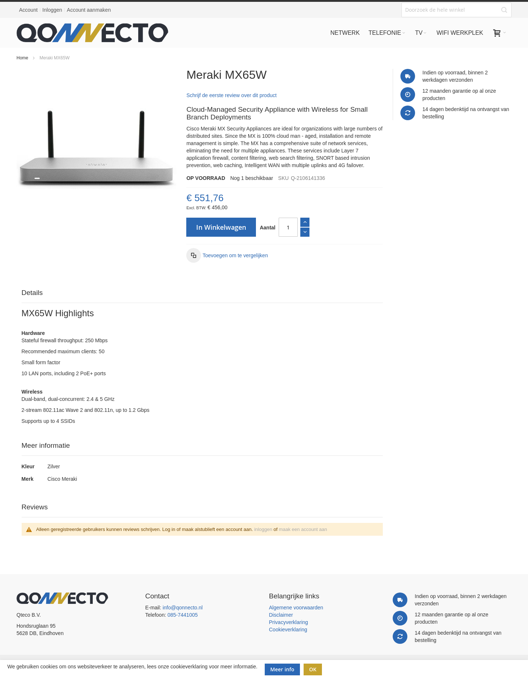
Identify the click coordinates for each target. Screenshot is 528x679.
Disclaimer (281, 615)
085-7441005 (183, 615)
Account (28, 10)
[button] (227, 255)
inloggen (263, 529)
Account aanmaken (89, 10)
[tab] (202, 293)
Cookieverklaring (288, 629)
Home (22, 57)
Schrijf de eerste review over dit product (231, 95)
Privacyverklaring (288, 622)
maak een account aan (303, 529)
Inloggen (52, 10)
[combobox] (456, 10)
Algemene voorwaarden (296, 607)
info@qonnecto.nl (182, 607)
